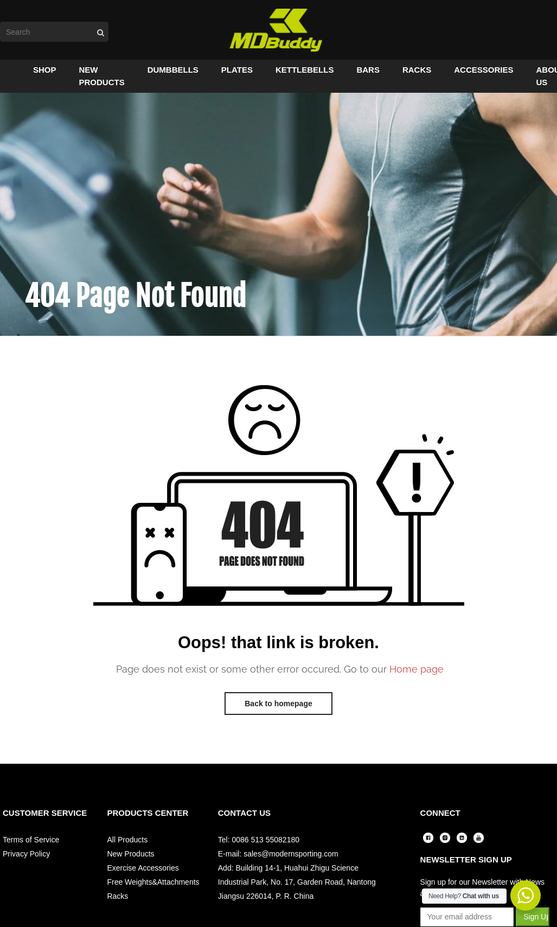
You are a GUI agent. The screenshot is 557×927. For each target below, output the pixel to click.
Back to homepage (278, 704)
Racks (117, 897)
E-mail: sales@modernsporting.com (278, 855)
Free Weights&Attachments (153, 883)
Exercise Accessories (142, 869)
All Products (127, 840)
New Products (130, 855)
